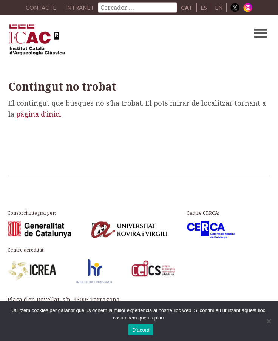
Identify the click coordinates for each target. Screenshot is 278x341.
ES (204, 7)
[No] (268, 321)
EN (218, 7)
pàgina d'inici (38, 113)
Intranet (79, 7)
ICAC (111, 41)
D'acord (141, 330)
